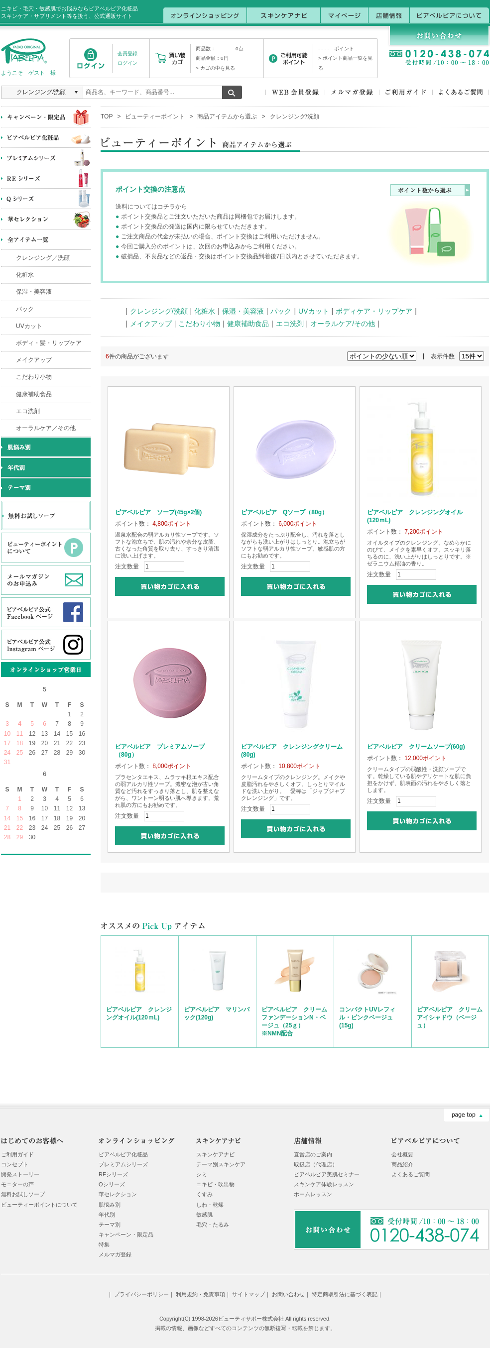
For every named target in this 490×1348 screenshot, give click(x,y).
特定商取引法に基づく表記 (344, 1294)
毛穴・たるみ (212, 1225)
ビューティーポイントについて (39, 1205)
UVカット (29, 326)
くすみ (204, 1194)
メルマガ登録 (115, 1254)
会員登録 (127, 53)
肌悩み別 (110, 1205)
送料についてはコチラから (151, 206)
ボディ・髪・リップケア (49, 342)
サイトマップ (248, 1294)
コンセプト (14, 1164)
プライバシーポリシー (141, 1294)
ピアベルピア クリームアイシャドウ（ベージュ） (450, 1017)
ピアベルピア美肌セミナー (327, 1174)
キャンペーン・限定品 (126, 1234)
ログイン (127, 63)
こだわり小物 (34, 376)
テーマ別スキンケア (220, 1164)
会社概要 (402, 1154)
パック (25, 309)
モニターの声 (17, 1184)
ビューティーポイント (155, 116)
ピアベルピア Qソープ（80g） (284, 512)
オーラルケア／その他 (46, 428)
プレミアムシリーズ (123, 1164)
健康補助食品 (34, 394)
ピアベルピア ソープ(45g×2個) (158, 512)
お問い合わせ (288, 1294)
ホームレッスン (313, 1194)
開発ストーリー (20, 1174)
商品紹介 (402, 1164)
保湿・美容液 (34, 291)
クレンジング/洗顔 (159, 311)
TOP (107, 116)
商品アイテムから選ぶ (227, 116)
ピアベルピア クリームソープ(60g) (416, 746)
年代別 (107, 1215)
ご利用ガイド (17, 1154)
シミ (201, 1174)
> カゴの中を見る (215, 68)
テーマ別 (110, 1225)
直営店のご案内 (313, 1154)
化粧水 (25, 274)
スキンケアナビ (215, 1154)
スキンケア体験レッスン (324, 1184)
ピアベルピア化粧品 (123, 1154)
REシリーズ (113, 1174)
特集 (104, 1244)
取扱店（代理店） (316, 1164)
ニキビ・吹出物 (215, 1184)
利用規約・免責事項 (200, 1294)
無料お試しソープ (23, 1194)
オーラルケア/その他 (342, 324)
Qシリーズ (112, 1184)
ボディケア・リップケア (374, 311)
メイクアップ (34, 359)
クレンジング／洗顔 (43, 257)
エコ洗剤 (28, 411)
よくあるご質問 (410, 1174)
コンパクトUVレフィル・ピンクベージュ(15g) (367, 1017)
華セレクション (118, 1194)
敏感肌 (204, 1215)
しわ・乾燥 (210, 1205)
